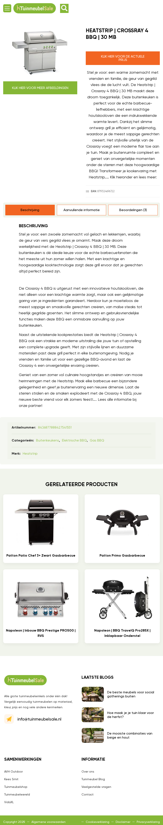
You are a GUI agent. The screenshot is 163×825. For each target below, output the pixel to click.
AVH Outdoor (13, 771)
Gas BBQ (97, 440)
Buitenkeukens (47, 440)
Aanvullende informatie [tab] (81, 210)
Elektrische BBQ (74, 440)
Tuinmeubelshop (15, 786)
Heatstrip (30, 453)
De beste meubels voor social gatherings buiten (130, 694)
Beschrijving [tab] (30, 210)
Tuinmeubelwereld (17, 794)
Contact (88, 794)
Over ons (88, 771)
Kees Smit (11, 779)
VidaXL (9, 802)
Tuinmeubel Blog (93, 779)
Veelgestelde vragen (96, 786)
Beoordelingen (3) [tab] (133, 210)
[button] (7, 8)
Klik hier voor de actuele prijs (123, 58)
